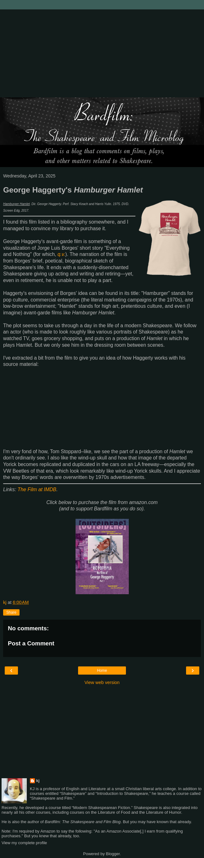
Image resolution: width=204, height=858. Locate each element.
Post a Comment (31, 643)
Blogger (113, 853)
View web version (102, 682)
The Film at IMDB (37, 489)
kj (38, 780)
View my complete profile (24, 842)
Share (11, 612)
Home (102, 670)
